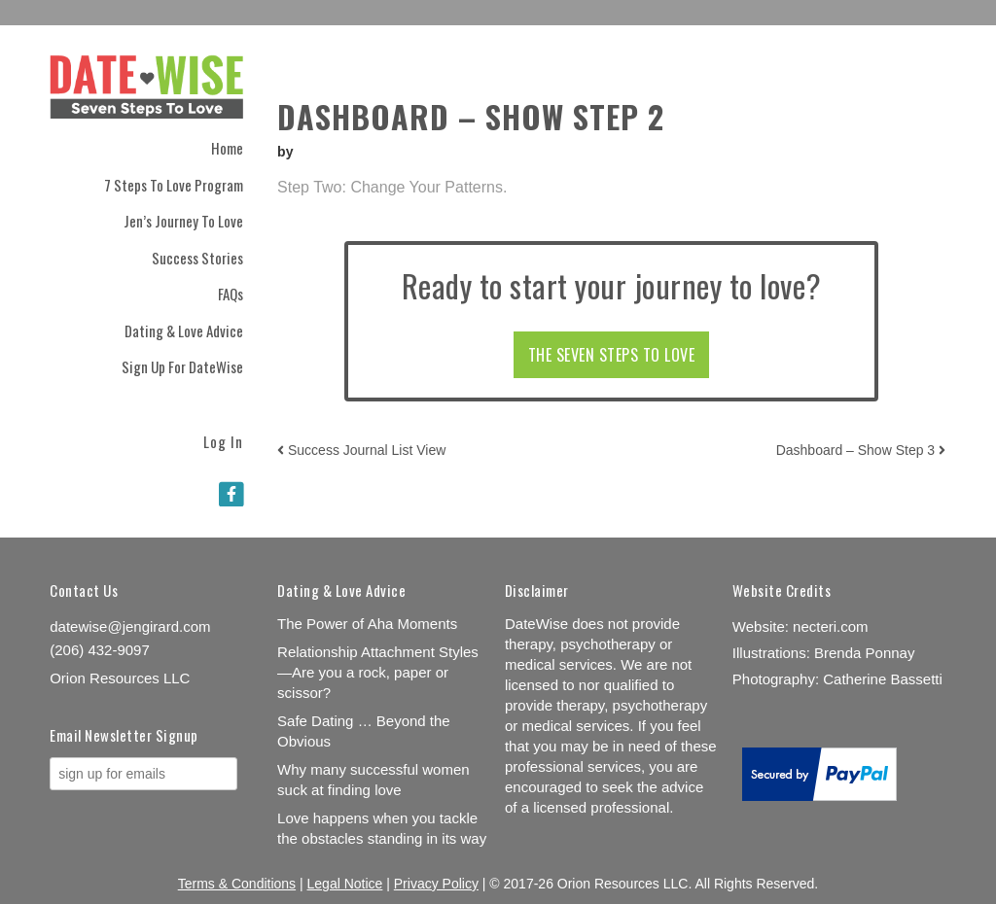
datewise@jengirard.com (130, 626)
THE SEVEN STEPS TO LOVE (611, 354)
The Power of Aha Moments (367, 623)
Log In (223, 440)
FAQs (230, 293)
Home (227, 147)
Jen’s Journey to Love (183, 220)
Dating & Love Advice (183, 330)
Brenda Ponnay (864, 652)
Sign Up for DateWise (182, 366)
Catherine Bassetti (883, 679)
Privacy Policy (436, 883)
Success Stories (197, 257)
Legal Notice (345, 883)
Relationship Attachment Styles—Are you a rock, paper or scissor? (378, 672)
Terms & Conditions (237, 883)
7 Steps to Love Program (173, 184)
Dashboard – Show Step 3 (860, 450)
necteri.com (831, 626)
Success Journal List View (361, 450)
